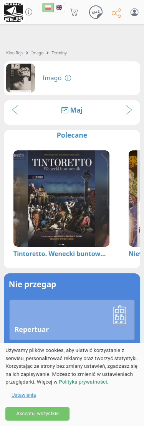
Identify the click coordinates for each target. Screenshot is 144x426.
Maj (72, 109)
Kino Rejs (14, 53)
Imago (37, 53)
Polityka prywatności (83, 382)
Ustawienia (24, 395)
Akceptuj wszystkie (37, 413)
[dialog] (72, 384)
